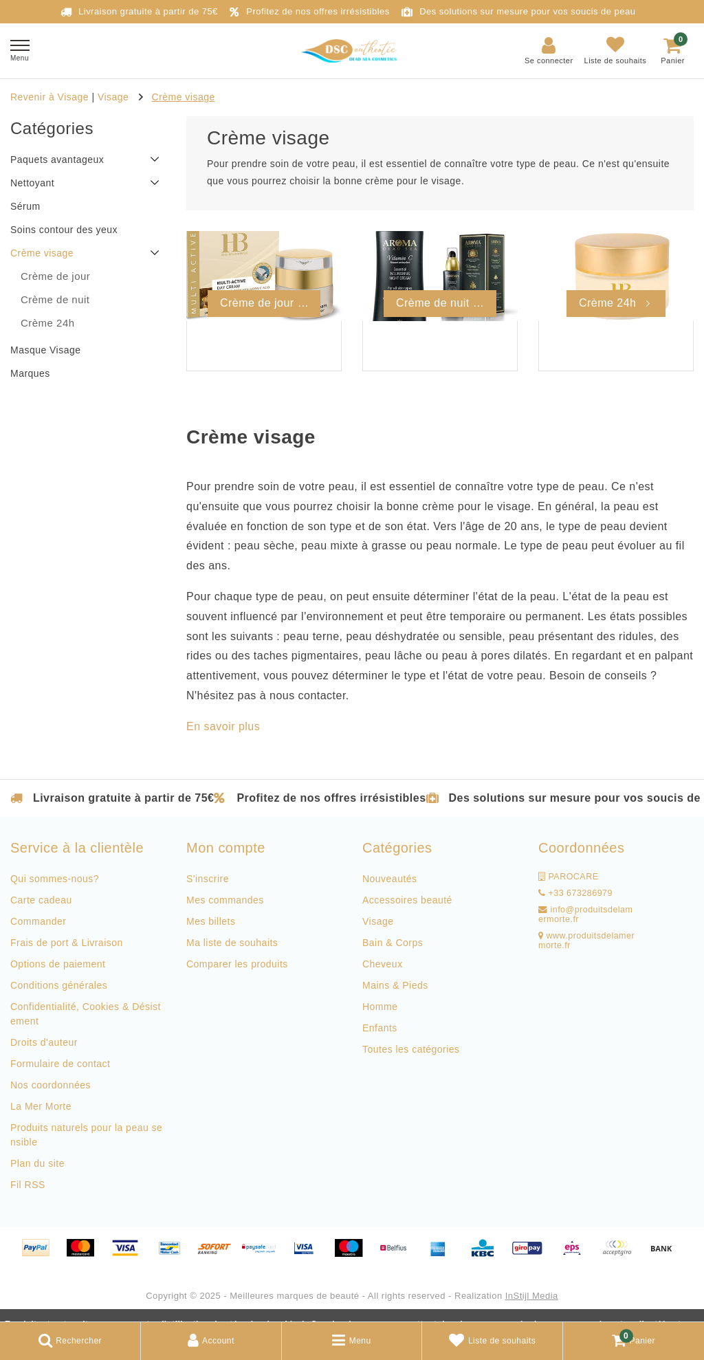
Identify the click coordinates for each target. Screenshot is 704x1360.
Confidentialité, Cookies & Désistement (85, 1014)
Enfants (379, 1027)
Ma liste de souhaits (232, 942)
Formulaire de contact (60, 1063)
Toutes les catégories (411, 1049)
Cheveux (382, 963)
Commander (38, 921)
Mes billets (210, 921)
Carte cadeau (41, 900)
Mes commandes (225, 900)
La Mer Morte (41, 1106)
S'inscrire (207, 878)
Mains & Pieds (395, 985)
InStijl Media (531, 1296)
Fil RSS (27, 1184)
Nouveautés (389, 878)
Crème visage (183, 96)
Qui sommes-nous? (54, 878)
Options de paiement (57, 963)
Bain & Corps (392, 942)
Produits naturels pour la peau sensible (86, 1135)
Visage (113, 96)
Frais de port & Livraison (66, 942)
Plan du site (37, 1163)
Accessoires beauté (407, 900)
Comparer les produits (237, 963)
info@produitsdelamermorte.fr (585, 914)
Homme (379, 1006)
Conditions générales (58, 985)
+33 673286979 (575, 893)
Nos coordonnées (50, 1084)
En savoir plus (223, 726)
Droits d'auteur (44, 1042)
